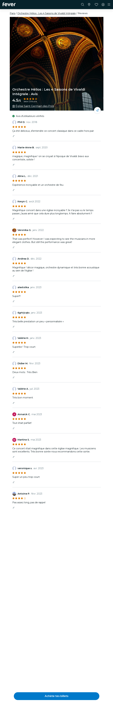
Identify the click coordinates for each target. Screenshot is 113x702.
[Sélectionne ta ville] (89, 4)
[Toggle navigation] (108, 4)
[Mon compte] (103, 4)
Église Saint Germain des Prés (35, 106)
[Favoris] (96, 4)
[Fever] (9, 4)
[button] (56, 696)
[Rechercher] (82, 4)
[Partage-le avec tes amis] (97, 110)
